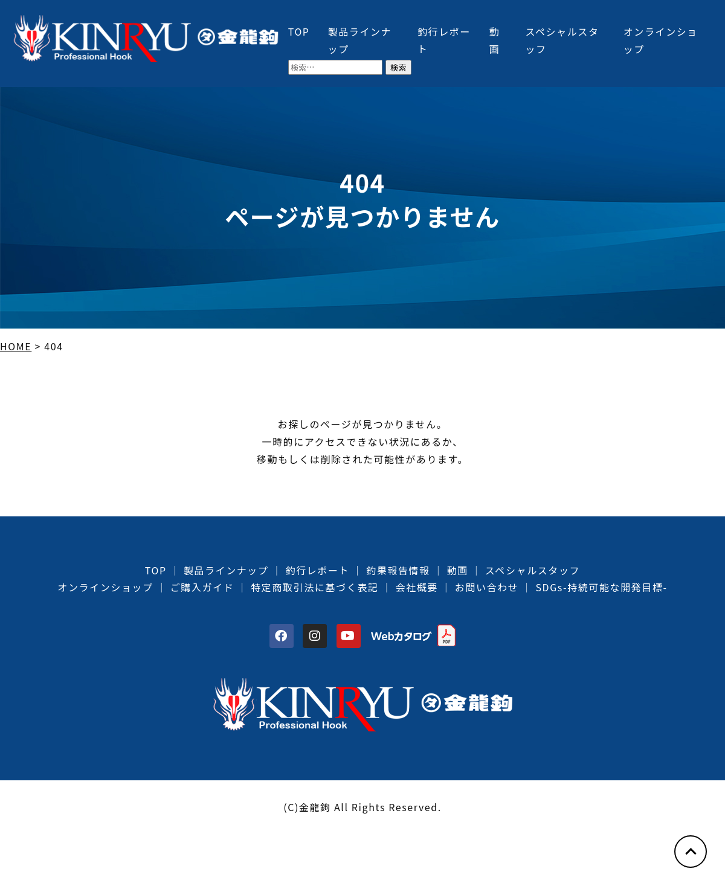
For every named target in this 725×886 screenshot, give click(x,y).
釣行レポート (318, 570)
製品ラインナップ (226, 570)
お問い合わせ (487, 587)
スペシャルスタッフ (532, 570)
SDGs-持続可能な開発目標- (601, 587)
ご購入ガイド (202, 587)
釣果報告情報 (398, 570)
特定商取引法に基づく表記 (314, 587)
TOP (299, 31)
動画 (457, 570)
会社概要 (416, 587)
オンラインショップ (105, 587)
